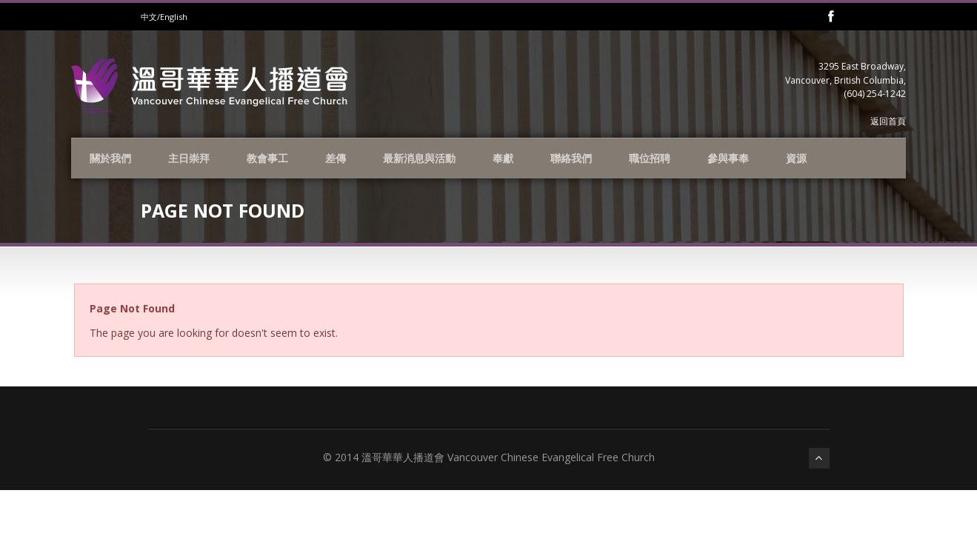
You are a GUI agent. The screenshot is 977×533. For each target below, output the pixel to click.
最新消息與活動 (419, 158)
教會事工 (267, 158)
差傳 (335, 158)
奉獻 (503, 158)
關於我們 (110, 158)
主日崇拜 (189, 158)
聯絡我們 (571, 158)
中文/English (164, 16)
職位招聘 (649, 158)
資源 (796, 158)
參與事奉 (728, 158)
